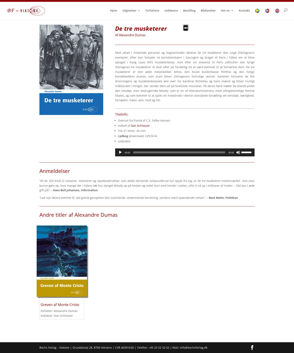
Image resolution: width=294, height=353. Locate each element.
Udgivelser (129, 10)
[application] (185, 152)
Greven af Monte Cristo (60, 304)
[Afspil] (120, 152)
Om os (225, 10)
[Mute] (238, 152)
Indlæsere (171, 10)
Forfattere (152, 10)
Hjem (113, 10)
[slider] (179, 152)
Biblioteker (208, 10)
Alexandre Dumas (132, 35)
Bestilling (189, 10)
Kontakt (244, 10)
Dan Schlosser (140, 125)
